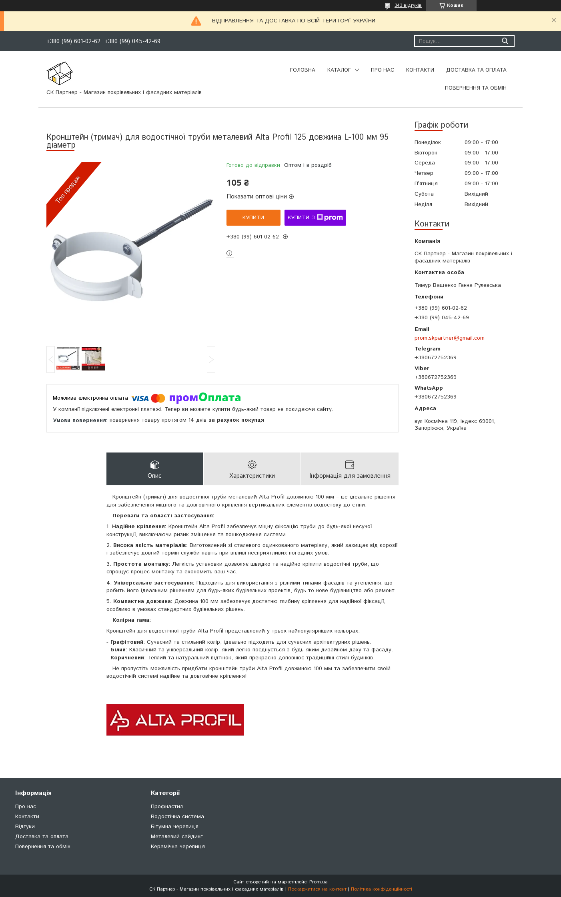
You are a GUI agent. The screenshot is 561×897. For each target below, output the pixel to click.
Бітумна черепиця (174, 827)
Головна (302, 70)
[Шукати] (505, 41)
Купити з (315, 218)
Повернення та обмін (476, 88)
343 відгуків (408, 5)
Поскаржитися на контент (317, 889)
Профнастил (167, 807)
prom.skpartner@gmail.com (450, 338)
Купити (253, 218)
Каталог (339, 70)
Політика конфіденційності (381, 889)
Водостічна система (177, 817)
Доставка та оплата (476, 70)
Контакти (420, 70)
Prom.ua (318, 882)
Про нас (382, 70)
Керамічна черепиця (178, 847)
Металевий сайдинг (177, 837)
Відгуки (25, 827)
